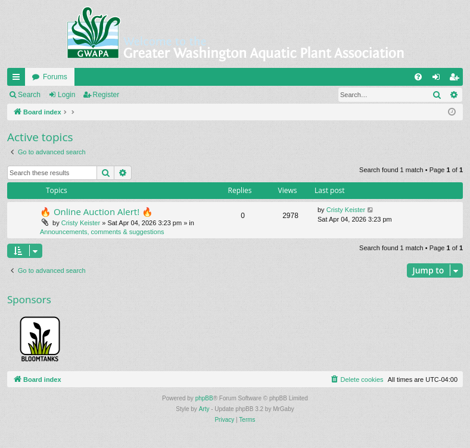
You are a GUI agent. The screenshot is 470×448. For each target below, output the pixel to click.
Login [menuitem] (438, 79)
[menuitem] (418, 77)
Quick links (18, 79)
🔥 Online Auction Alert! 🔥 (96, 211)
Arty (204, 409)
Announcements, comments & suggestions (102, 231)
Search (29, 95)
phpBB (204, 398)
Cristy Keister (80, 222)
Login (66, 95)
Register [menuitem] (456, 79)
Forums (55, 77)
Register (106, 95)
